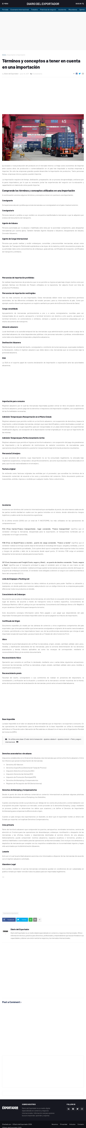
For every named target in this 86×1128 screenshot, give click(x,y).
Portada (5, 9)
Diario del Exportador (43, 3)
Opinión (82, 9)
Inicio (4, 55)
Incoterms (62, 9)
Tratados (34, 9)
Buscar (79, 4)
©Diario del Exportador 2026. (22, 1124)
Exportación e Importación (16, 55)
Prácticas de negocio (48, 9)
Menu (6, 4)
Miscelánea (73, 9)
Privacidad (63, 1124)
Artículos (72, 1124)
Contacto (81, 1124)
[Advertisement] (43, 31)
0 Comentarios (37, 74)
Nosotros (55, 1124)
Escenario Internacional (19, 9)
